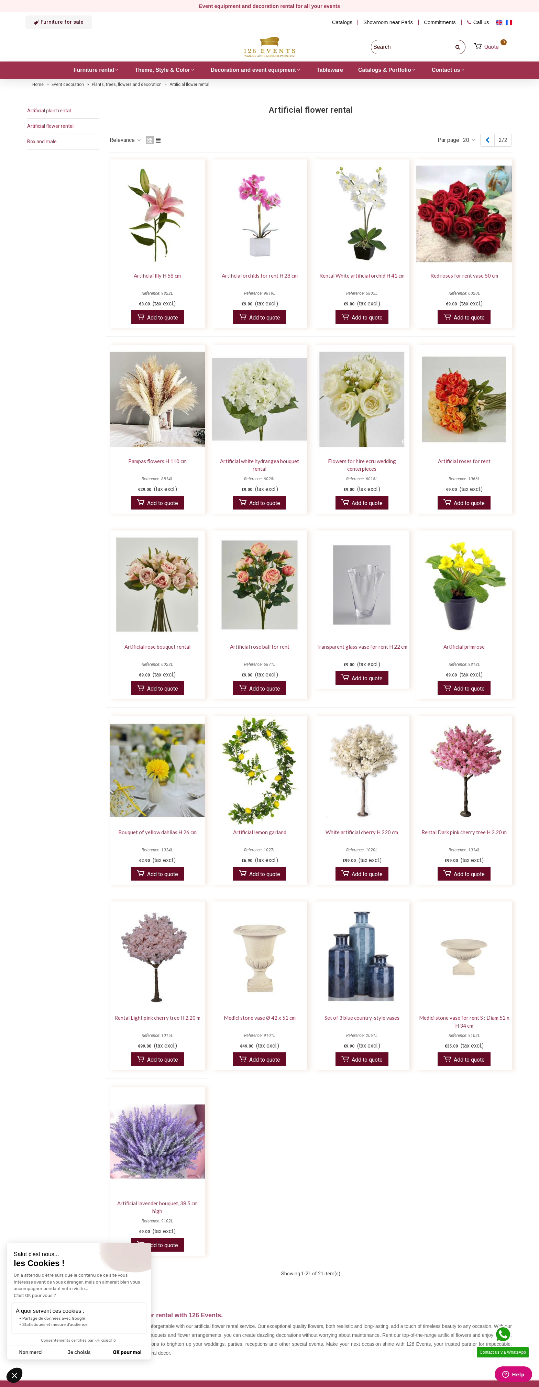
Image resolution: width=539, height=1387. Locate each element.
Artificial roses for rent (464, 461)
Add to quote (157, 317)
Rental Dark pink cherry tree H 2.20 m (464, 832)
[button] (58, 22)
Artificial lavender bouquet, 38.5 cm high (157, 1207)
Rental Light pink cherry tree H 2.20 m (157, 1018)
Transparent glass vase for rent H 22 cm (361, 647)
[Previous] (487, 140)
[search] (458, 47)
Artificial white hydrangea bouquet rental (259, 465)
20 (469, 140)
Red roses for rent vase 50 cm (464, 275)
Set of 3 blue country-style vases (361, 1018)
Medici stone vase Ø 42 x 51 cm (260, 1018)
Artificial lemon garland (259, 832)
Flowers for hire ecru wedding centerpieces (362, 465)
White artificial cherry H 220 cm (362, 832)
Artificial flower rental (50, 126)
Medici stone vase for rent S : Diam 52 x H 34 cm (464, 1022)
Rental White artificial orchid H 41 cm (362, 275)
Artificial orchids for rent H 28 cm (260, 275)
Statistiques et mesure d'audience (55, 1324)
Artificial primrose (464, 647)
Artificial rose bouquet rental (157, 647)
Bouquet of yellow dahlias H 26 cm (157, 832)
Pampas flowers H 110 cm (157, 461)
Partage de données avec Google (53, 1318)
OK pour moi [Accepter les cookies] (127, 1352)
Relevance (126, 140)
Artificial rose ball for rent (259, 647)
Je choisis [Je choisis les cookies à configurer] (79, 1352)
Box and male (42, 141)
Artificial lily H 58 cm (157, 275)
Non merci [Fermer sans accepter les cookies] (30, 1352)
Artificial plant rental (49, 110)
